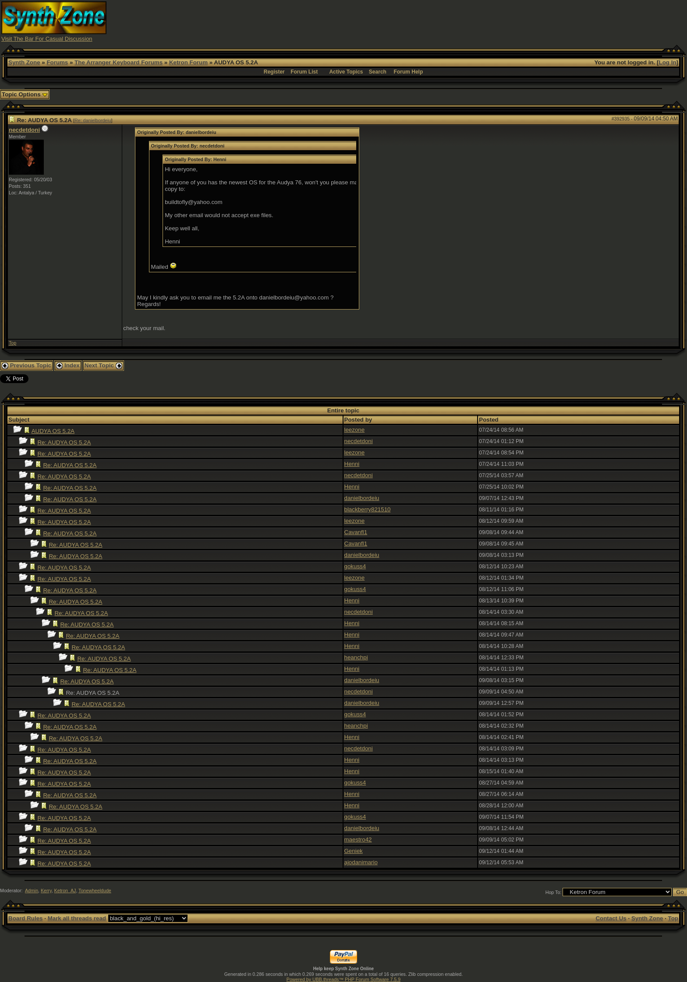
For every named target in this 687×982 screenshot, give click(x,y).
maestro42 (358, 839)
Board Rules (25, 918)
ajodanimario (361, 862)
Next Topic (103, 365)
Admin (31, 890)
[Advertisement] (515, 21)
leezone (354, 429)
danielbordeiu (361, 498)
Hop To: (553, 892)
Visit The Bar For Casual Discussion (46, 38)
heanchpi (356, 657)
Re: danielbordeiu (92, 120)
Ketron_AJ (65, 890)
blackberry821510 (367, 509)
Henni (352, 464)
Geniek (353, 851)
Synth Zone (24, 62)
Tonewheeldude (94, 890)
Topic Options (25, 94)
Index (68, 365)
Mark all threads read (77, 918)
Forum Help (408, 72)
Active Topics (346, 72)
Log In (667, 62)
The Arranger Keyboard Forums (118, 62)
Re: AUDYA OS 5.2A (64, 442)
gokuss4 (355, 566)
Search (377, 72)
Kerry (46, 890)
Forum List (304, 72)
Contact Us (610, 918)
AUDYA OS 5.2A (53, 431)
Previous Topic (26, 365)
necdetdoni (24, 130)
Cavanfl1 (356, 532)
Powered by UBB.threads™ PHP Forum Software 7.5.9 (343, 979)
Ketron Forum (188, 62)
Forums (57, 62)
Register (274, 72)
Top (12, 342)
